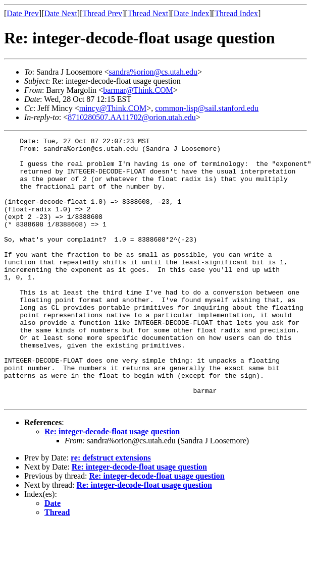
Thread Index (236, 13)
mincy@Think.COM (112, 108)
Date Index (192, 13)
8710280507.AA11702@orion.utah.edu (132, 117)
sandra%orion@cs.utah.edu (153, 72)
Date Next (60, 13)
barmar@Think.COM (138, 90)
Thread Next (148, 13)
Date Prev (23, 13)
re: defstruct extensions (111, 510)
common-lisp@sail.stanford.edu (206, 108)
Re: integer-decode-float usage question (112, 484)
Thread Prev (102, 13)
